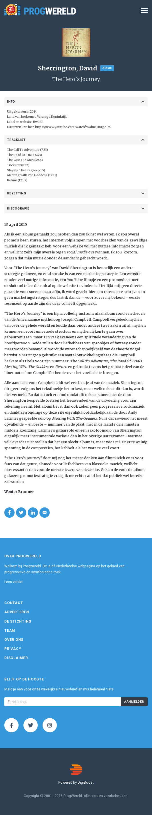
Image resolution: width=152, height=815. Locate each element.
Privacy (12, 649)
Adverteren (16, 612)
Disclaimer (16, 658)
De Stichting (17, 621)
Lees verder (13, 582)
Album (107, 68)
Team (9, 631)
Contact (13, 603)
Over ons (13, 640)
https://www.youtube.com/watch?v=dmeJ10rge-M (73, 127)
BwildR (38, 122)
